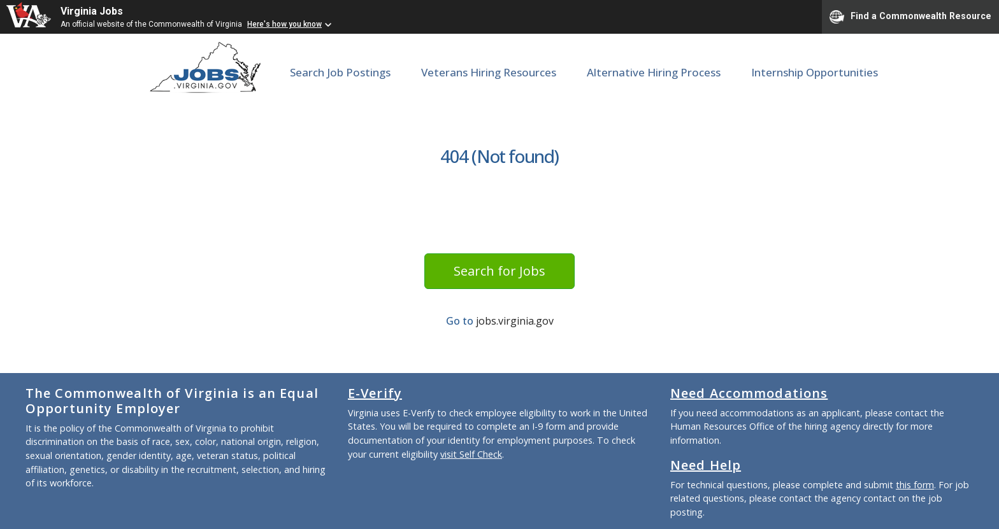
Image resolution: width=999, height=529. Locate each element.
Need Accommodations (749, 393)
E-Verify (375, 393)
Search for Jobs (499, 270)
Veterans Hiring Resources (488, 72)
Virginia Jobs (92, 11)
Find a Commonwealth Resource (910, 16)
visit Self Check (471, 454)
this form (915, 485)
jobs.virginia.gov (515, 321)
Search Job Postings (340, 72)
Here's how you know (284, 24)
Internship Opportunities (814, 72)
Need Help (705, 465)
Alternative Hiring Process (654, 72)
